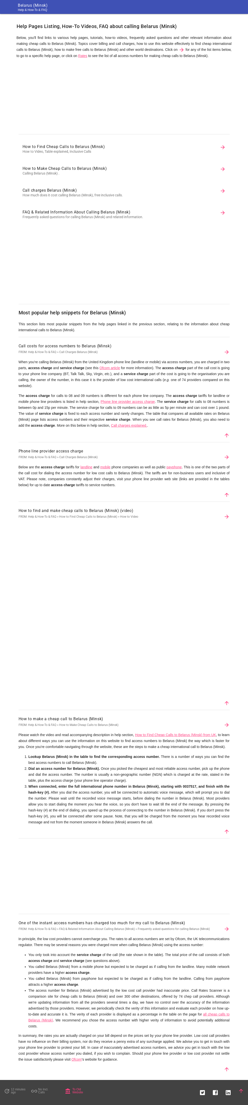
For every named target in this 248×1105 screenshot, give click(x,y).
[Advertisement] (124, 97)
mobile (105, 467)
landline (86, 467)
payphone (174, 467)
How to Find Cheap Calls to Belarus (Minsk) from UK (175, 735)
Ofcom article (110, 368)
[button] (202, 1091)
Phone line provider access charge (128, 402)
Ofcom (76, 1059)
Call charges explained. (129, 425)
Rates (82, 56)
